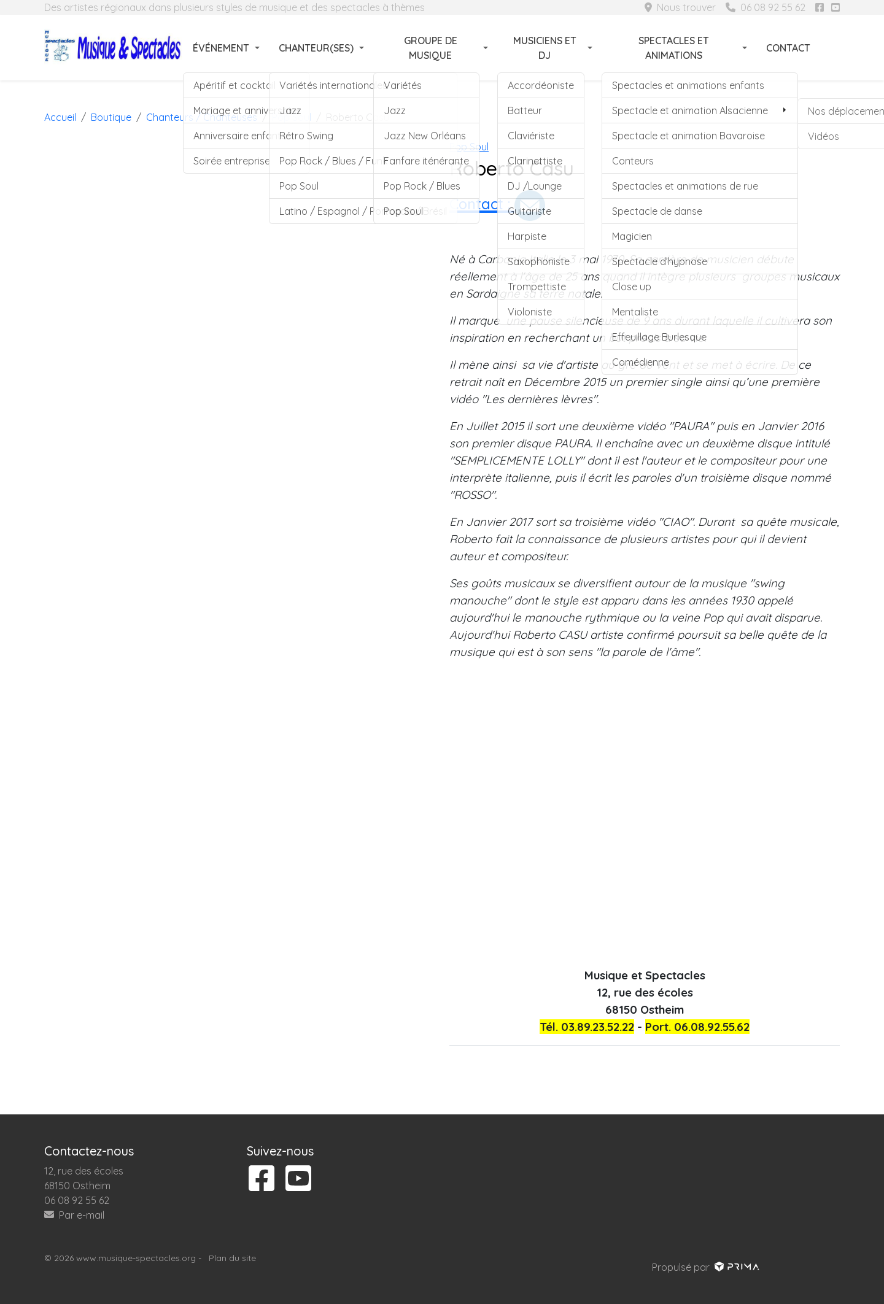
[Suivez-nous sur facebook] (819, 7)
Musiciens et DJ (544, 47)
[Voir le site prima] (735, 1267)
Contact (788, 48)
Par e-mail (74, 1215)
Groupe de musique (430, 47)
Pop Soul (469, 147)
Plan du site (232, 1257)
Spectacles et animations (673, 47)
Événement (221, 48)
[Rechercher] (832, 48)
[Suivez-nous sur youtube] (835, 7)
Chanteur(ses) (316, 48)
